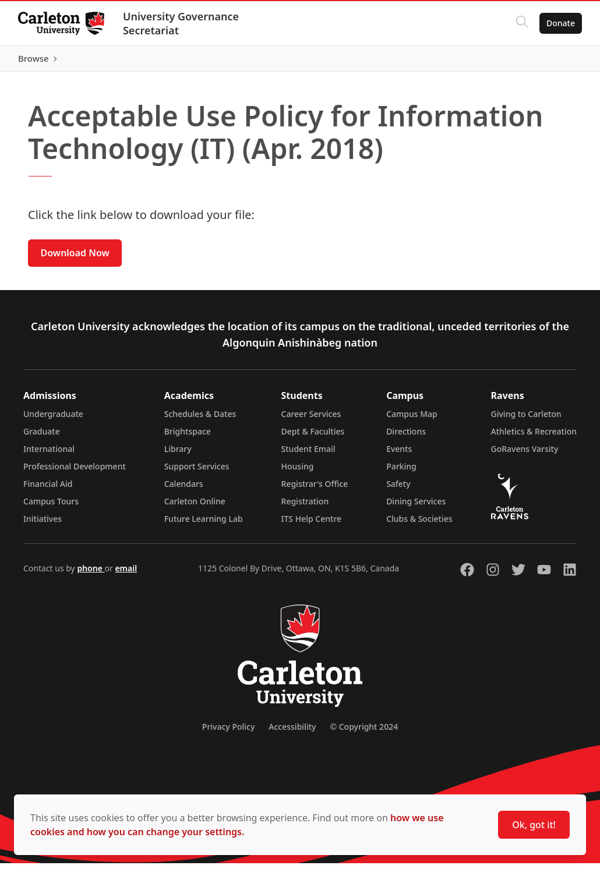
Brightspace (187, 437)
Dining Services (416, 507)
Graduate (41, 437)
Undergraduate (53, 419)
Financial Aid (47, 489)
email (126, 574)
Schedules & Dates (200, 419)
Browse (558, 61)
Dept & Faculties (313, 437)
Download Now (75, 258)
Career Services (311, 419)
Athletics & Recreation (534, 437)
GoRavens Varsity (525, 454)
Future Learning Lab (203, 524)
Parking (401, 472)
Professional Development (74, 472)
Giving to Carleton (526, 419)
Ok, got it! (534, 824)
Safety (398, 489)
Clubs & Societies (419, 524)
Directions (406, 437)
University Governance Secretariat (181, 23)
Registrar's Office (314, 489)
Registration (305, 507)
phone (90, 574)
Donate (560, 23)
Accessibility (292, 732)
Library (178, 454)
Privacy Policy (228, 732)
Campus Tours (51, 507)
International (49, 454)
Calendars (183, 489)
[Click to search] (521, 23)
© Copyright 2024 (364, 732)
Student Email (308, 454)
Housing (297, 472)
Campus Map (411, 419)
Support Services (197, 472)
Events (399, 454)
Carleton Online (194, 507)
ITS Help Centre (311, 524)
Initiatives (42, 524)
